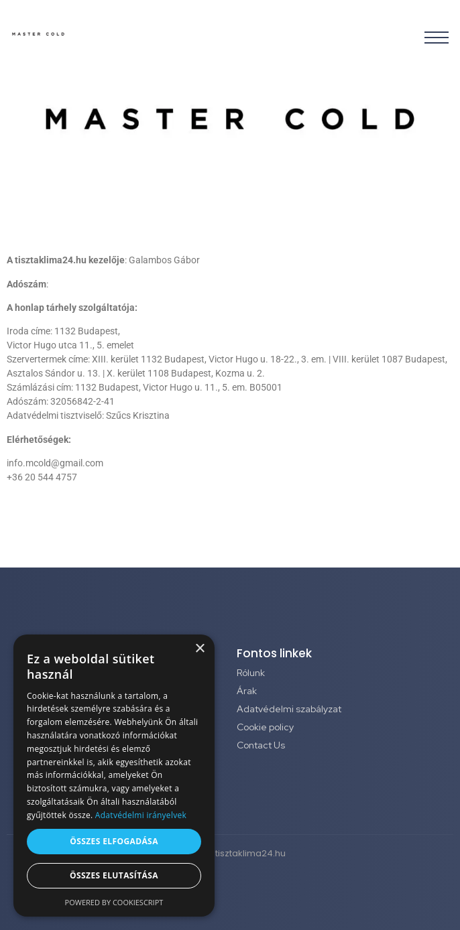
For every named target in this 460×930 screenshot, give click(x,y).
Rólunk (251, 673)
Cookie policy (265, 727)
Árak (247, 691)
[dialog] (114, 776)
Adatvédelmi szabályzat (289, 709)
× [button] (199, 649)
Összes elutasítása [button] (114, 875)
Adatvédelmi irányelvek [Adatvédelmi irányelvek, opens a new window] (140, 815)
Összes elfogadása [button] (114, 841)
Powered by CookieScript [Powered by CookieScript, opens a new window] (114, 902)
